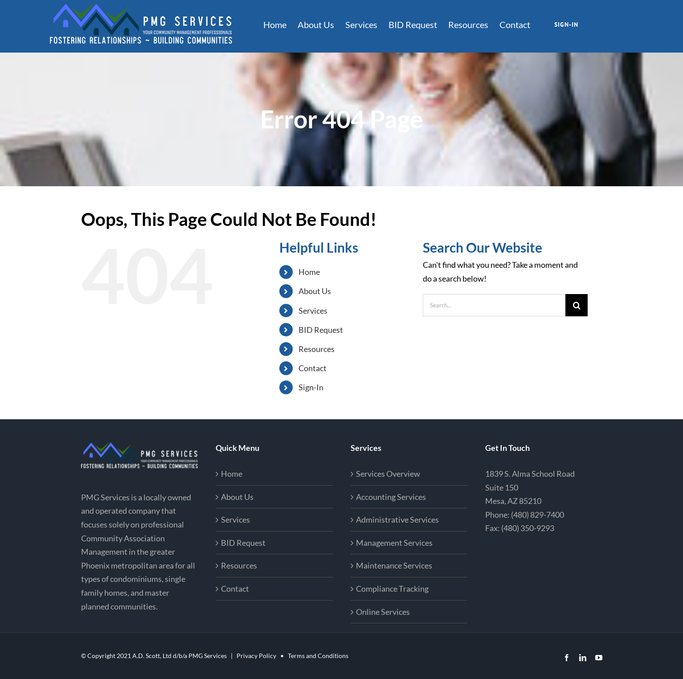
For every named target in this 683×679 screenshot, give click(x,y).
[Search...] (494, 305)
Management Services (394, 543)
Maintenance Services (394, 565)
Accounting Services (391, 497)
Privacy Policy (256, 655)
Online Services (383, 612)
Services (313, 310)
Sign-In (311, 387)
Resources (317, 349)
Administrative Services (397, 519)
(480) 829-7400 (537, 514)
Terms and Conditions (318, 655)
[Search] (576, 305)
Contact (313, 368)
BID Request (321, 330)
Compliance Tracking (392, 588)
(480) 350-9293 (527, 528)
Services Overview (388, 474)
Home (309, 272)
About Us (315, 291)
